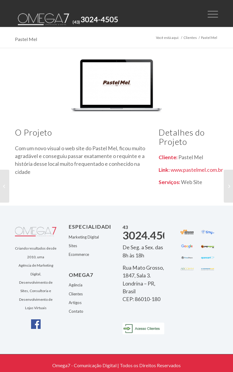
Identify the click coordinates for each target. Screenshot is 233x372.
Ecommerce (79, 254)
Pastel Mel (26, 39)
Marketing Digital (84, 237)
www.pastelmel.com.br (197, 170)
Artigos (75, 302)
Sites (73, 245)
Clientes (190, 38)
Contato (76, 311)
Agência (75, 285)
